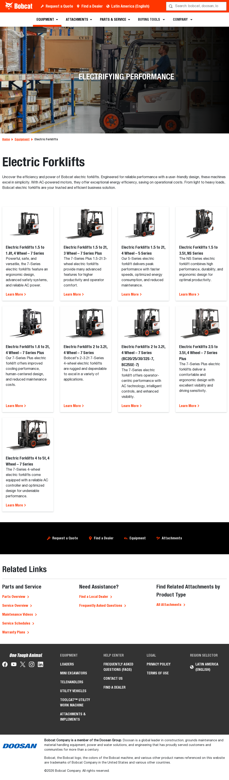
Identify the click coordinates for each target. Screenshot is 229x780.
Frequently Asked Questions (100, 605)
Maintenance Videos (17, 614)
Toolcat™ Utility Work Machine (75, 702)
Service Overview (15, 605)
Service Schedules (16, 623)
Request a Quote (59, 6)
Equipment (22, 139)
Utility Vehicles (73, 691)
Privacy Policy (158, 664)
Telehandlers (71, 682)
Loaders (67, 664)
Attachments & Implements (73, 717)
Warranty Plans (13, 632)
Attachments (172, 538)
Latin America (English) (130, 6)
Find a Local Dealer (93, 597)
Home (6, 139)
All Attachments (168, 605)
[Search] (196, 6)
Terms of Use (158, 673)
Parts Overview (13, 597)
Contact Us (113, 678)
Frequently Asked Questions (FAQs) (118, 667)
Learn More (16, 294)
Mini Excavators (73, 673)
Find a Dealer (92, 6)
